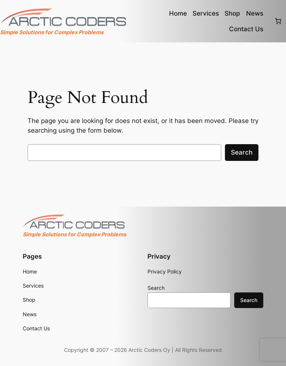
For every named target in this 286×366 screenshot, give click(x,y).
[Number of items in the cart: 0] (278, 21)
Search (241, 152)
